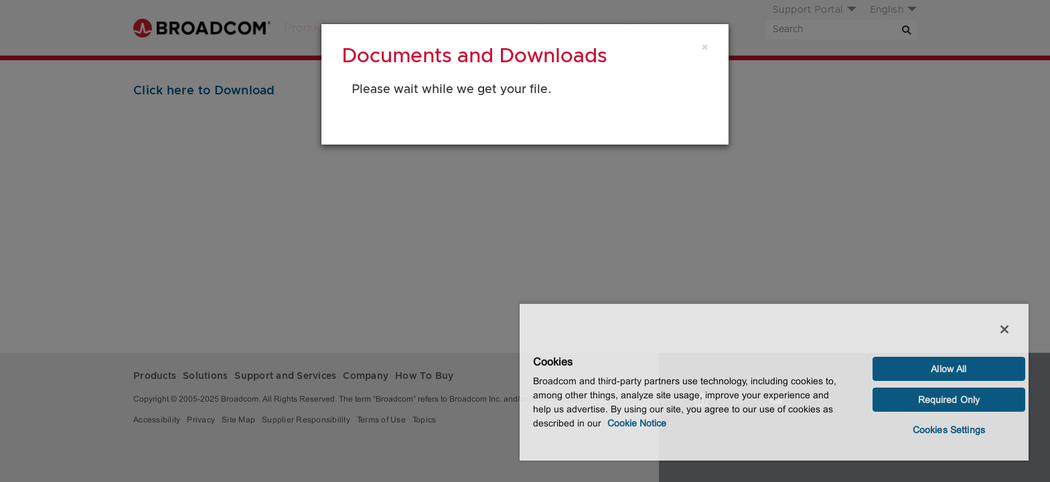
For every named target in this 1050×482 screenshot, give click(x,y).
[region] (774, 382)
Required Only (949, 399)
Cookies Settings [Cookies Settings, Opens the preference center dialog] (949, 429)
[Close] (704, 47)
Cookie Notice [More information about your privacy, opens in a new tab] (636, 423)
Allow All (948, 369)
